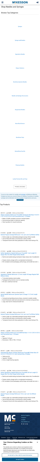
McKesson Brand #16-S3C (19, 312)
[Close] (37, 442)
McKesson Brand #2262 (18, 213)
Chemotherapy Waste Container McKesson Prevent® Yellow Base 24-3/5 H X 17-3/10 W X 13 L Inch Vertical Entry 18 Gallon (20, 353)
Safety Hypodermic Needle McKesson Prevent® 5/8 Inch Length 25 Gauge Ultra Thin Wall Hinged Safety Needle (19, 373)
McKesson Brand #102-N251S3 (20, 251)
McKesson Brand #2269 (17, 330)
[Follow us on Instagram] (23, 424)
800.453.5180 (7, 431)
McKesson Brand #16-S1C (19, 233)
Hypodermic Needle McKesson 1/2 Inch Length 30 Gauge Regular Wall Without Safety (20, 275)
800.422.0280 (7, 428)
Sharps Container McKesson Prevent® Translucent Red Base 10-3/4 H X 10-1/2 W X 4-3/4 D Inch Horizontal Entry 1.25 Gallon (20, 215)
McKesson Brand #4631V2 (18, 292)
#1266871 (3, 392)
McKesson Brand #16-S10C (19, 392)
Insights (23, 419)
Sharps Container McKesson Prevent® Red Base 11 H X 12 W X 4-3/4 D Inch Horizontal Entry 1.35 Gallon (20, 333)
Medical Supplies (25, 415)
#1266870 (3, 312)
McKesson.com (21, 437)
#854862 (3, 330)
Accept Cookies (20, 459)
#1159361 (3, 251)
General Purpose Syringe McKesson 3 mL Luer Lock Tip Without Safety (20, 314)
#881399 (3, 213)
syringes (23, 194)
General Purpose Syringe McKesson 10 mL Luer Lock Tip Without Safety (18, 394)
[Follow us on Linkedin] (27, 424)
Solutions (23, 417)
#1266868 (3, 233)
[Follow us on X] (25, 424)
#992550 (3, 292)
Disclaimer (3, 437)
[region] (20, 451)
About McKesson (25, 421)
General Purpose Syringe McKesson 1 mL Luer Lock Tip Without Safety (20, 234)
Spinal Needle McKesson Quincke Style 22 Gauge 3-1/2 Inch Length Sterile (19, 295)
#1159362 (3, 370)
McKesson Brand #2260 (16, 350)
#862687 (3, 350)
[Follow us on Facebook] (21, 424)
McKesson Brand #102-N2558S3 (20, 370)
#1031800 (3, 272)
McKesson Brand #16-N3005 (19, 272)
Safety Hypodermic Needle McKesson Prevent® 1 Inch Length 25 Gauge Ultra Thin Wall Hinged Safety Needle (18, 253)
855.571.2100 (7, 424)
